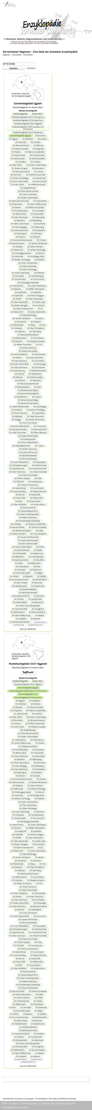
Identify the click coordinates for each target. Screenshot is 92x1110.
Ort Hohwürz (17, 341)
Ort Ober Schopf (39, 181)
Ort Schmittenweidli (21, 573)
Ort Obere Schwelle (20, 149)
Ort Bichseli (38, 145)
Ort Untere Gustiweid (37, 527)
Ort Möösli (39, 615)
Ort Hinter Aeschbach (20, 224)
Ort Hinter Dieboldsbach (27, 442)
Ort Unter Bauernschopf (28, 191)
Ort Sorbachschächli (20, 596)
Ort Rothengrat (20, 233)
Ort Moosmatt (37, 602)
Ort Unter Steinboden (37, 286)
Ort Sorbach (35, 237)
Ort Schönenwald (37, 155)
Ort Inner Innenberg (28, 194)
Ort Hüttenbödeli (20, 602)
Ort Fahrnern (16, 175)
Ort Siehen (16, 207)
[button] (13, 68)
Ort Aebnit (39, 318)
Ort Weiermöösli (19, 214)
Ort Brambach (38, 168)
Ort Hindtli (16, 299)
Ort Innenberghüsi (38, 534)
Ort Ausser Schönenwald (28, 537)
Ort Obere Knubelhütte (34, 152)
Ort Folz (42, 325)
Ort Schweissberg (35, 276)
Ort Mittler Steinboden (35, 289)
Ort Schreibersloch (20, 210)
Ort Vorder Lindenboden (28, 197)
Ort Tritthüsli (18, 481)
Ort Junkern (35, 162)
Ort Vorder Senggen (19, 305)
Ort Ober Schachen (17, 472)
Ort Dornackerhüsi (39, 429)
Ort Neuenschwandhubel (28, 383)
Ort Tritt (39, 344)
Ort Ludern (36, 397)
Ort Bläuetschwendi (37, 370)
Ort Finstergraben (36, 557)
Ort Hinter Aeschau (19, 413)
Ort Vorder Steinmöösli (21, 547)
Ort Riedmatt (35, 380)
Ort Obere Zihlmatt (38, 491)
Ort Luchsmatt (39, 426)
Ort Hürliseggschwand (21, 253)
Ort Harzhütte (39, 224)
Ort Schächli (39, 596)
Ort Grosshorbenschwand (21, 240)
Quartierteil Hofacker (40, 622)
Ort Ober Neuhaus (19, 361)
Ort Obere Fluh (17, 312)
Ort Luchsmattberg (18, 491)
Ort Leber (39, 530)
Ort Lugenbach (38, 413)
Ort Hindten (36, 142)
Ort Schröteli (19, 570)
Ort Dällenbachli (18, 612)
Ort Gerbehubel (37, 586)
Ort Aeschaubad (18, 158)
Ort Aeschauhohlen (20, 560)
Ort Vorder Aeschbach (21, 530)
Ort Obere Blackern (39, 432)
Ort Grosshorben (19, 279)
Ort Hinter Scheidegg (19, 178)
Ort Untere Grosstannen (27, 485)
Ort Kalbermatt (16, 250)
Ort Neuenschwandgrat (28, 390)
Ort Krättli (40, 547)
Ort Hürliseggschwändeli (28, 282)
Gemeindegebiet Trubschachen (28, 697)
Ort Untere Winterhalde (28, 436)
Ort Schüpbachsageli (18, 465)
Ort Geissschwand (16, 243)
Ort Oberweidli (38, 217)
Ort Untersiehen (40, 201)
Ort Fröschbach (22, 566)
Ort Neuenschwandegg (28, 400)
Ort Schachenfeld (19, 609)
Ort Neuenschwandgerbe (28, 393)
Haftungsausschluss (31, 1103)
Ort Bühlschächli (39, 579)
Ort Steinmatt (35, 570)
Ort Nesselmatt (39, 178)
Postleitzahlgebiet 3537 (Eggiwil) (28, 123)
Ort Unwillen (20, 162)
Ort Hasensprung (17, 370)
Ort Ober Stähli (15, 165)
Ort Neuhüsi (37, 583)
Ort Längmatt (38, 149)
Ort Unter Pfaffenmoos (36, 204)
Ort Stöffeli (41, 576)
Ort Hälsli (19, 563)
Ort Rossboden (38, 230)
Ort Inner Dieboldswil (19, 462)
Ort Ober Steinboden (34, 299)
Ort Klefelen (39, 259)
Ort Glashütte (17, 256)
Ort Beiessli (35, 618)
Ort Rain (36, 566)
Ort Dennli (39, 253)
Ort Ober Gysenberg (27, 266)
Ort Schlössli (16, 410)
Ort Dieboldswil (34, 374)
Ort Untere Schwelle (38, 472)
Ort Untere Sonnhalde (27, 475)
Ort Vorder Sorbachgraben (28, 514)
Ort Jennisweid (37, 338)
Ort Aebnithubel (19, 488)
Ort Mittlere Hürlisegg (20, 259)
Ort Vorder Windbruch (38, 243)
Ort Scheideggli (39, 406)
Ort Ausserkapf (39, 462)
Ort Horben (42, 139)
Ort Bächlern (19, 220)
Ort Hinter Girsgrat (22, 478)
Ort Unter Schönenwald (28, 540)
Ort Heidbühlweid (19, 586)
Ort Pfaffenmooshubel (35, 175)
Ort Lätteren (20, 331)
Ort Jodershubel (18, 155)
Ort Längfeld (21, 618)
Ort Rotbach (18, 246)
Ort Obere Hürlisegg (28, 269)
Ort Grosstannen (35, 481)
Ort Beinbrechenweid (28, 592)
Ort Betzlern (16, 289)
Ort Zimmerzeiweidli (28, 455)
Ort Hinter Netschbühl (19, 426)
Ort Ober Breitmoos (19, 217)
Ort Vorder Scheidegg (35, 410)
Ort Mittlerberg (35, 220)
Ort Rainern (21, 237)
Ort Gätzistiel (17, 295)
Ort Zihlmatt (39, 273)
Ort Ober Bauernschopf (19, 201)
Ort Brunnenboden (37, 612)
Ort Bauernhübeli (16, 527)
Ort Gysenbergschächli (28, 511)
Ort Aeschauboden (37, 158)
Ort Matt (37, 387)
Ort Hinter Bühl (19, 498)
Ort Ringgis (16, 419)
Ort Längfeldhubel (28, 188)
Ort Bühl (18, 501)
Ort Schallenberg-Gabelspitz (28, 521)
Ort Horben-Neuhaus (28, 449)
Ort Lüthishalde (19, 553)
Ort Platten (15, 152)
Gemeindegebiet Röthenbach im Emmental (28, 691)
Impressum (14, 1103)
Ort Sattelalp (15, 524)
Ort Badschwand (19, 338)
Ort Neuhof (19, 374)
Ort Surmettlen (38, 361)
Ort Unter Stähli (17, 184)
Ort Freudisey (18, 276)
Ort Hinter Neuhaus (27, 348)
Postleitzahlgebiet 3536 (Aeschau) (28, 120)
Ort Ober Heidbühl (18, 504)
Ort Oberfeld (36, 292)
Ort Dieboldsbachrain (21, 446)
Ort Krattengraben (28, 439)
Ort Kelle (38, 478)
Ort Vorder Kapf (38, 302)
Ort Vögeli (38, 573)
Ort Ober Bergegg (19, 227)
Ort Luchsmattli (36, 488)
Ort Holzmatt (20, 142)
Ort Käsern (17, 357)
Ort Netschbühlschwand (27, 335)
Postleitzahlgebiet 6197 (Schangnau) (28, 117)
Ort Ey (40, 308)
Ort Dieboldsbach (22, 387)
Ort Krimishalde (38, 354)
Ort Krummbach (34, 501)
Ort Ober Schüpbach (35, 328)
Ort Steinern (20, 380)
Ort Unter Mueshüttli (36, 312)
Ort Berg (31, 325)
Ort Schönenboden (35, 377)
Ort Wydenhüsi (36, 553)
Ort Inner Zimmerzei (28, 423)
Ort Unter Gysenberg (20, 273)
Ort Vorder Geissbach (21, 318)
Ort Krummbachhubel (18, 579)
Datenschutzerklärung (53, 1103)
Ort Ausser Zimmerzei (34, 419)
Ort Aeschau (40, 135)
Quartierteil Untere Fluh (35, 625)
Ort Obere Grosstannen (23, 308)
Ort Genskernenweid (18, 429)
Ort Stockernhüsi (39, 465)
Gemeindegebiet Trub (28, 694)
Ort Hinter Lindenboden (36, 165)
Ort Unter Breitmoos (19, 230)
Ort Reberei (17, 377)
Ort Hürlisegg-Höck (35, 256)
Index (4, 1103)
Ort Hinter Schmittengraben (28, 605)
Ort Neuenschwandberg (27, 403)
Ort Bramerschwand (21, 171)
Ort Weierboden (17, 325)
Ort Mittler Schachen (23, 344)
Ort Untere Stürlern (17, 534)
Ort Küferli (14, 576)
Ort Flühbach (36, 233)
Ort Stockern (35, 322)
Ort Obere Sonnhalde (28, 351)
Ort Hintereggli (39, 364)
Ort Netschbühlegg (28, 315)
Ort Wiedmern (18, 557)
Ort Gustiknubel (35, 599)
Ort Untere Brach (38, 504)
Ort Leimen (38, 171)
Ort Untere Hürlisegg (36, 250)
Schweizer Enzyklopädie (24, 1099)
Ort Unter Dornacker (17, 432)
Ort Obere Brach (16, 286)
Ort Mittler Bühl (36, 498)
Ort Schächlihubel (21, 550)
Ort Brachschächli (28, 507)
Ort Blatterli (28, 576)
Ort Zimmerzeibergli (28, 459)
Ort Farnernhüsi (37, 279)
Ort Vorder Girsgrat (20, 168)
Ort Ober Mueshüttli (19, 302)
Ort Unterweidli (37, 214)
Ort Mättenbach (34, 563)
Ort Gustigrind (38, 609)
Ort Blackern (17, 416)
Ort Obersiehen (16, 204)
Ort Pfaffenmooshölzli (34, 207)
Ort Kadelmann (21, 397)
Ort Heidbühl (27, 139)
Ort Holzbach (17, 328)
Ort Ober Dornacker (35, 416)
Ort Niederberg (37, 227)
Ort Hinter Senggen (35, 295)
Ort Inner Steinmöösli (18, 181)
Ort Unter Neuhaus (19, 367)
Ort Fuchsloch (38, 305)
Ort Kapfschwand (16, 468)
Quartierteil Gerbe (19, 625)
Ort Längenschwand (35, 341)
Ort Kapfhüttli (20, 292)
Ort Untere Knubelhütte (35, 524)
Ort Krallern (19, 599)
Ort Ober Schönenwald (28, 543)
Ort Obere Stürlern (35, 246)
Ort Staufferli (38, 560)
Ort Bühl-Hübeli (20, 583)
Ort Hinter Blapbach (18, 354)
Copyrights (70, 1103)
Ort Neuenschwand (20, 145)
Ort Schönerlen (38, 367)
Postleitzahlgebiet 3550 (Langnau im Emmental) (28, 128)
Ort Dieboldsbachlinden (19, 622)
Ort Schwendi (20, 322)
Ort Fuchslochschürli (37, 468)
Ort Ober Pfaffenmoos (21, 615)
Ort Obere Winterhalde (19, 406)
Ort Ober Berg (35, 331)
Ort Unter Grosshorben (28, 263)
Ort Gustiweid (38, 210)
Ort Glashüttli (34, 494)
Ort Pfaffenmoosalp (36, 184)
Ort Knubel (41, 240)
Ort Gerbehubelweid (28, 589)
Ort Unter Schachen (34, 357)
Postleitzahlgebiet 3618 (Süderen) (28, 132)
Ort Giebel (38, 550)
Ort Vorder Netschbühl (19, 364)
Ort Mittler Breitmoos (28, 517)
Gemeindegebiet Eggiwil (20, 135)
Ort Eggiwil (13, 139)
